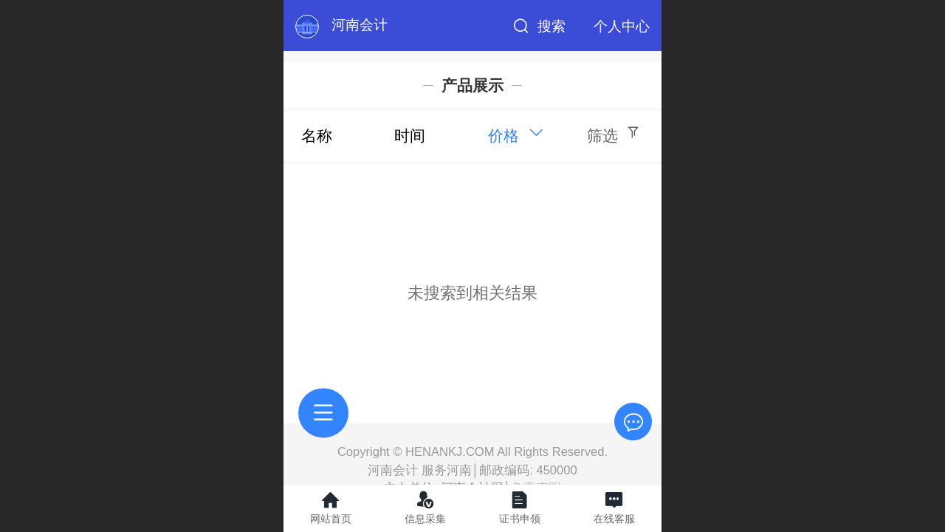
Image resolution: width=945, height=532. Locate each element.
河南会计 (359, 25)
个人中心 (622, 26)
